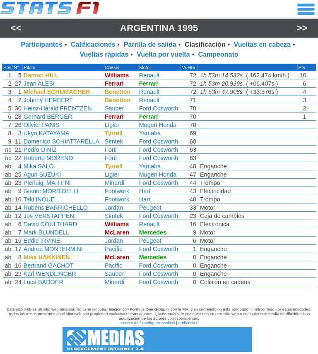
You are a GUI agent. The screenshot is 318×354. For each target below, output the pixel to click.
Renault (149, 75)
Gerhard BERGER (48, 116)
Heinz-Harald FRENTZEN (58, 108)
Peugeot (150, 207)
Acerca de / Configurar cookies (147, 323)
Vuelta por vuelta (163, 54)
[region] (159, 177)
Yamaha (150, 133)
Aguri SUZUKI (42, 174)
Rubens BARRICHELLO (56, 207)
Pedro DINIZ (40, 149)
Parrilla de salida (150, 44)
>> (302, 28)
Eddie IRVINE (42, 240)
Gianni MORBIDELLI (51, 191)
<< (15, 28)
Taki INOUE (39, 199)
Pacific (113, 249)
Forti (111, 149)
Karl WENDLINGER (50, 273)
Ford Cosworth (158, 108)
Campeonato (218, 54)
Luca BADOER (43, 282)
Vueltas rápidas (104, 54)
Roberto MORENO (48, 158)
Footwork (117, 191)
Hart (144, 191)
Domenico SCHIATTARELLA (61, 141)
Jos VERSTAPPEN (49, 216)
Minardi (114, 182)
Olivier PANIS (42, 125)
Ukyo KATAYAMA (47, 133)
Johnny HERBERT (48, 100)
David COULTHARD (50, 224)
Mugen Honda (157, 125)
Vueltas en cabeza (262, 44)
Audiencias (188, 323)
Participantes (41, 44)
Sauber (114, 108)
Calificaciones (93, 44)
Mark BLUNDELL (46, 232)
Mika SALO (39, 166)
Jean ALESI (39, 83)
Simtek (114, 141)
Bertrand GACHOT (49, 265)
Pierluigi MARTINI (47, 182)
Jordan (114, 207)
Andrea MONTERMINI (53, 249)
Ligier (112, 125)
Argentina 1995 (159, 28)
